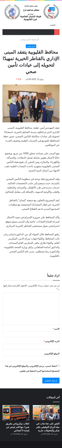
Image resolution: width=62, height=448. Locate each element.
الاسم (56, 329)
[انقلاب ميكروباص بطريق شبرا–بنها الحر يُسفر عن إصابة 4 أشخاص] (15, 412)
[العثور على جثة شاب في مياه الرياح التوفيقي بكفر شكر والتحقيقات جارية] (46, 412)
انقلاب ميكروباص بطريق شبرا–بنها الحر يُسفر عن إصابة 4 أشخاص (17, 427)
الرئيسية (36, 39)
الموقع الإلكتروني (52, 353)
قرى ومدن (25, 39)
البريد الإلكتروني (52, 341)
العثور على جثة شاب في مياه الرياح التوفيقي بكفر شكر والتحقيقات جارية (48, 427)
